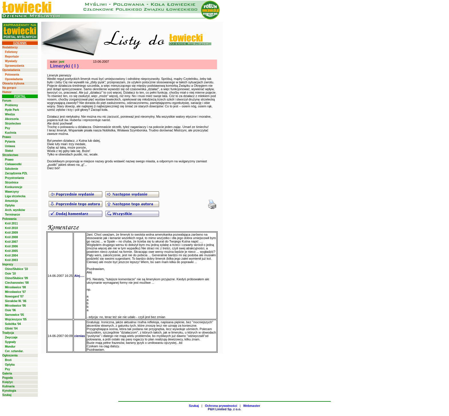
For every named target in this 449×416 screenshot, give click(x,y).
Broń (8, 360)
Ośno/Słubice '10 (16, 269)
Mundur (10, 346)
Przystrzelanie (14, 178)
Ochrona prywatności (221, 405)
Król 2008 (11, 237)
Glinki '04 (11, 328)
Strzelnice (11, 182)
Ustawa (10, 146)
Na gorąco (9, 87)
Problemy (11, 105)
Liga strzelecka (15, 196)
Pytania (10, 141)
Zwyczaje (11, 337)
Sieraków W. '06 (15, 301)
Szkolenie (11, 168)
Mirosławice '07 (15, 291)
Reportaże (12, 56)
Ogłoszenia (9, 355)
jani (61, 61)
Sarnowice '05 (14, 314)
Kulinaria (8, 386)
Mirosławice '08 (15, 287)
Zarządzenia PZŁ (16, 173)
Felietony (11, 52)
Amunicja (11, 200)
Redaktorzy (10, 47)
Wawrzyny (12, 191)
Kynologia (9, 390)
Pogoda (7, 377)
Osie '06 (10, 310)
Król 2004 (11, 255)
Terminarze (12, 214)
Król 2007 (11, 241)
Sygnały (10, 342)
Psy (7, 128)
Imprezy (7, 264)
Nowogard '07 (14, 296)
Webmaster (251, 405)
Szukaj (6, 395)
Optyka (10, 205)
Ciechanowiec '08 (17, 282)
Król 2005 (11, 251)
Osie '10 (10, 273)
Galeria (7, 373)
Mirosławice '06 (15, 305)
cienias (79, 336)
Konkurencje (13, 187)
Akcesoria (12, 119)
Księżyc (7, 382)
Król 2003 (11, 260)
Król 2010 (11, 228)
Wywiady (11, 61)
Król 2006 (11, 246)
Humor (6, 92)
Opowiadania (11, 70)
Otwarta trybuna (13, 83)
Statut (9, 150)
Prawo (6, 137)
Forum (6, 100)
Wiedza (10, 114)
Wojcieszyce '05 (16, 319)
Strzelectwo (13, 123)
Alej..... (79, 275)
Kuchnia (10, 132)
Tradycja (8, 332)
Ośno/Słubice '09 (16, 278)
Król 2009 (11, 232)
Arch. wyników (15, 210)
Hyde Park (12, 109)
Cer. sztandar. (14, 351)
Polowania (12, 74)
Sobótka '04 (13, 324)
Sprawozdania (14, 65)
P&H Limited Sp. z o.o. (224, 409)
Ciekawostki (13, 164)
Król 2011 (11, 223)
